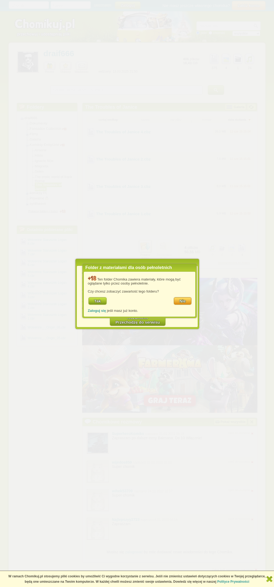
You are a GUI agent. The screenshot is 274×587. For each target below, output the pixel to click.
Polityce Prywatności (233, 582)
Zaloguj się (97, 311)
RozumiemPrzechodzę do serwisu (138, 319)
